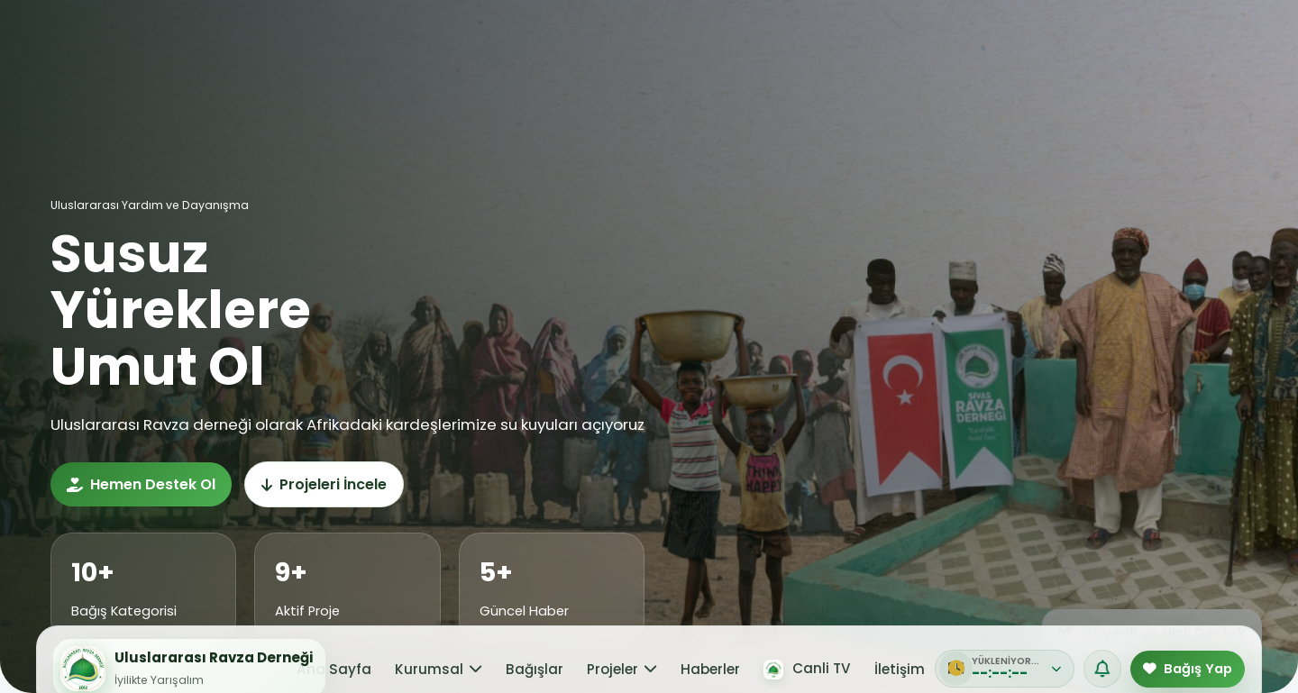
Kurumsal (456, 65)
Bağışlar (538, 65)
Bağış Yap (1194, 65)
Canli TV (784, 65)
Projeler (615, 65)
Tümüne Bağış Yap (1180, 170)
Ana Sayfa (366, 65)
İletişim (869, 65)
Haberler (694, 65)
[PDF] (923, 65)
